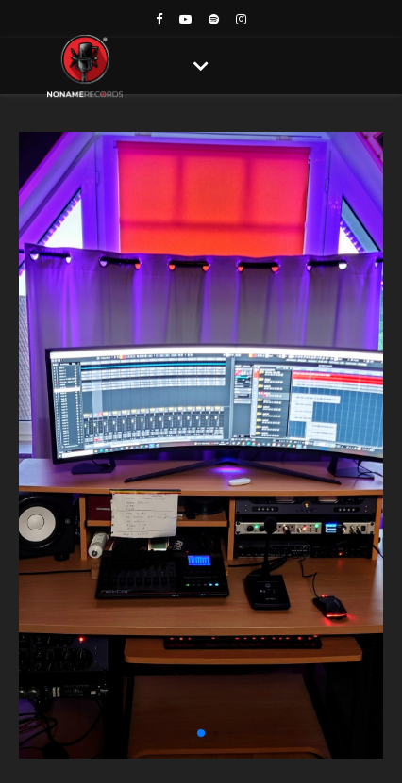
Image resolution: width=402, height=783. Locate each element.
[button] (201, 733)
